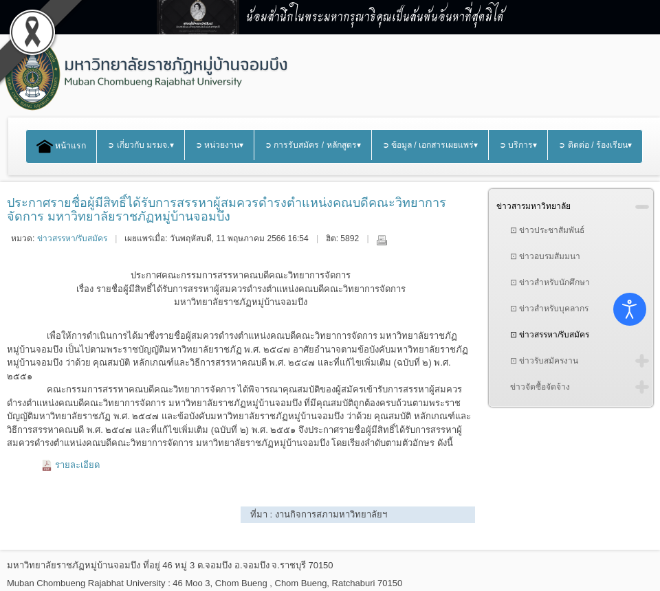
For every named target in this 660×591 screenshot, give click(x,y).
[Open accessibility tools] (629, 309)
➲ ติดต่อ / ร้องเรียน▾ (595, 145)
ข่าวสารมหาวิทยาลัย (533, 206)
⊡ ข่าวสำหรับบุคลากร (549, 308)
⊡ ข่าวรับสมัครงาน (544, 361)
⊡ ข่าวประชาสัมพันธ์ (547, 230)
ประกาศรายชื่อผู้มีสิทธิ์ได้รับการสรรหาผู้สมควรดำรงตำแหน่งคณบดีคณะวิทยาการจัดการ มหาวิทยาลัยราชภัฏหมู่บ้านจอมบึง (226, 209)
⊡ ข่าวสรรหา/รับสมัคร (550, 334)
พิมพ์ (381, 239)
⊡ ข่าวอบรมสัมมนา (545, 256)
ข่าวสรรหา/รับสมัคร (72, 238)
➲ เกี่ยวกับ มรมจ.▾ (140, 145)
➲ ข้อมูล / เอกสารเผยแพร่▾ (430, 145)
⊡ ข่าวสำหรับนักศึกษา (550, 282)
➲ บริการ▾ (518, 145)
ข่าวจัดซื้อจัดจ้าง (540, 387)
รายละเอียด (77, 465)
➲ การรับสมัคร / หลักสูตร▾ (313, 145)
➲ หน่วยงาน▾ (219, 145)
